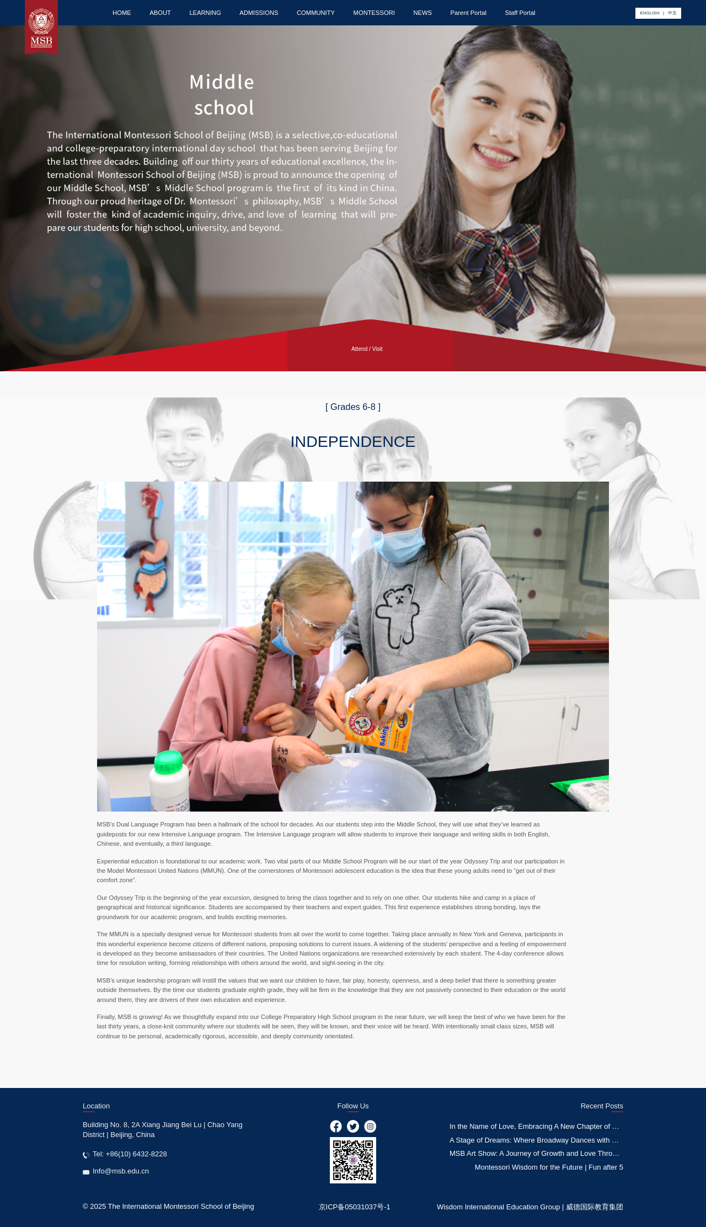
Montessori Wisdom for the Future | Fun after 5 (549, 1167)
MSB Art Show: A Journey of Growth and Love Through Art (542, 1153)
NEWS (422, 12)
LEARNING (205, 12)
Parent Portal (468, 12)
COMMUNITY (316, 12)
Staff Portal (520, 12)
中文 (672, 12)
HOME (122, 12)
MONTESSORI (374, 12)
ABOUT (160, 12)
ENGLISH (649, 12)
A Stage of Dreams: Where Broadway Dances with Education (547, 1140)
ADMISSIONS (258, 12)
